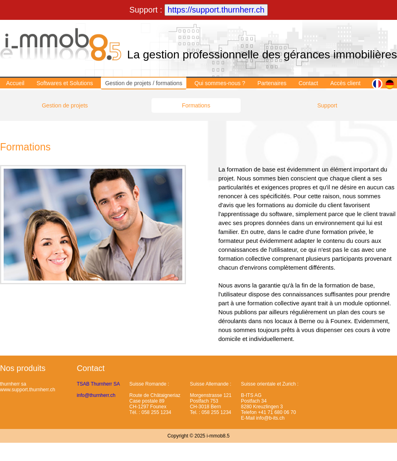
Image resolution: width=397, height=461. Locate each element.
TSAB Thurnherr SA (98, 384)
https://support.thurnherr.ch (216, 9)
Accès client (345, 83)
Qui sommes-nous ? (219, 83)
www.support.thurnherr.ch (27, 389)
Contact (308, 83)
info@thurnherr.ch (96, 395)
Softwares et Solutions (64, 83)
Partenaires (271, 83)
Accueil (15, 83)
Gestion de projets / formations (143, 83)
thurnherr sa (13, 384)
